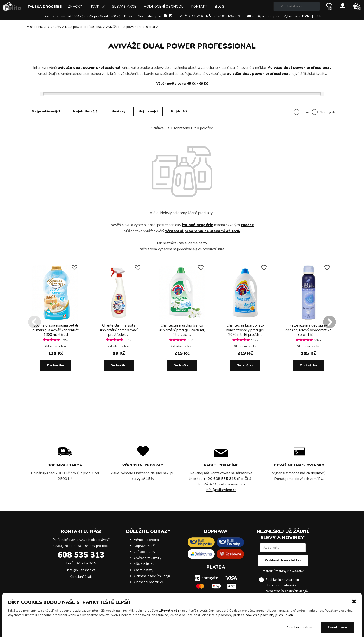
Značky (75, 6)
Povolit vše (337, 627)
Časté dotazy (143, 570)
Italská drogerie (44, 6)
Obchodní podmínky (148, 582)
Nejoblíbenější (85, 111)
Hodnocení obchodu (164, 6)
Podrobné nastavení (300, 627)
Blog (219, 6)
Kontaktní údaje (81, 576)
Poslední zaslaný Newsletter (283, 571)
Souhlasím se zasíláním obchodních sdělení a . (287, 586)
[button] (354, 601)
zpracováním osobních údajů (286, 591)
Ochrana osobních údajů (152, 576)
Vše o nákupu (144, 564)
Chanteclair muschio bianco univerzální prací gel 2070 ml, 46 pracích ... (182, 330)
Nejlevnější (148, 111)
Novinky (97, 6)
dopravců (318, 473)
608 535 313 (81, 555)
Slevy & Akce (124, 6)
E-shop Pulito (37, 27)
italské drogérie (197, 225)
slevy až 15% (143, 478)
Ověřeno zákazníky (147, 558)
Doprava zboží (144, 546)
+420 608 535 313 (227, 16)
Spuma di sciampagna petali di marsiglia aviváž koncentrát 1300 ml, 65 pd (55, 330)
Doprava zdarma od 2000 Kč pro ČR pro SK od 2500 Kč (82, 16)
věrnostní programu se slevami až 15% (202, 231)
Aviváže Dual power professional (130, 27)
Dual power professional (83, 27)
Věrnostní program (147, 540)
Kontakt (199, 6)
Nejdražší (179, 111)
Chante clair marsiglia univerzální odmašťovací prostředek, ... (118, 330)
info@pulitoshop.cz (265, 16)
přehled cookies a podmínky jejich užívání (263, 615)
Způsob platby (144, 552)
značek (247, 225)
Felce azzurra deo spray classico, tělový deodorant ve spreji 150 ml (308, 330)
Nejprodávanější (46, 111)
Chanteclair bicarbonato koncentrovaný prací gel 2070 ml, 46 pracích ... (245, 330)
